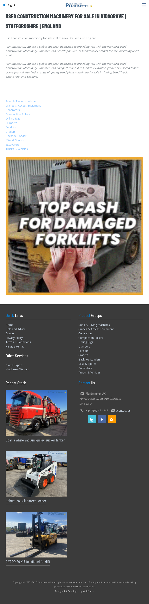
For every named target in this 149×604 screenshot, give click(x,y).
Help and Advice (16, 329)
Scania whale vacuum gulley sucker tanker (35, 440)
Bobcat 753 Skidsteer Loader (26, 501)
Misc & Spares (15, 140)
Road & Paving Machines (94, 325)
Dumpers (11, 123)
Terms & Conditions (18, 342)
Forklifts (11, 127)
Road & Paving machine (21, 101)
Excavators (12, 144)
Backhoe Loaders (89, 359)
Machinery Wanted (17, 369)
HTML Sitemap (15, 346)
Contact (11, 333)
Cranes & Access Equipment (23, 105)
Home (9, 325)
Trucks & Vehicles (17, 149)
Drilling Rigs (13, 118)
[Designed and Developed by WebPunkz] (74, 590)
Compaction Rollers (18, 114)
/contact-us (123, 410)
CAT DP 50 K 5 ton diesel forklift (28, 562)
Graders (11, 131)
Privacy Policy (14, 338)
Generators (13, 110)
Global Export (14, 365)
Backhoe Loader (16, 136)
